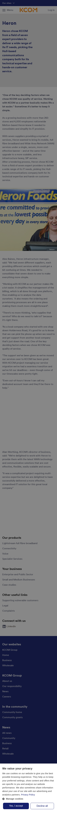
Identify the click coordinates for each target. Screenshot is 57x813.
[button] (28, 798)
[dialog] (28, 788)
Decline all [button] (42, 806)
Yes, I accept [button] (16, 805)
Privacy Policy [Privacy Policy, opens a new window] (28, 794)
